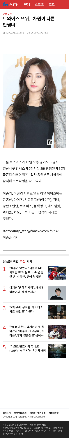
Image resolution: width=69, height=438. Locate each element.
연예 (27, 5)
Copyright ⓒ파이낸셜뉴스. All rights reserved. (24, 416)
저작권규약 (54, 413)
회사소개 (7, 413)
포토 (52, 5)
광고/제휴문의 (20, 413)
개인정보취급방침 (37, 413)
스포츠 (39, 5)
